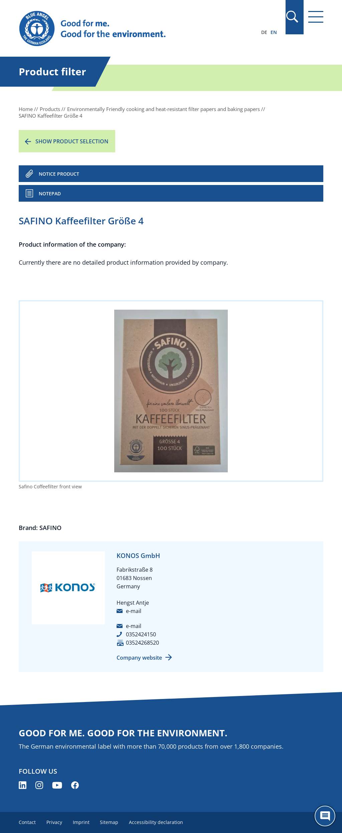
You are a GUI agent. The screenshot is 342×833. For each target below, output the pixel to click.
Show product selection (72, 141)
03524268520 (142, 642)
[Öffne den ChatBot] (325, 816)
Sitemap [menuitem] (109, 822)
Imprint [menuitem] (81, 822)
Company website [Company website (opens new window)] (139, 657)
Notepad (50, 193)
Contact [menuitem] (27, 822)
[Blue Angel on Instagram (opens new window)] (39, 785)
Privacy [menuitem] (54, 822)
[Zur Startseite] (125, 29)
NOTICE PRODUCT (59, 174)
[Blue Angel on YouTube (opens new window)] (57, 785)
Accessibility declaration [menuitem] (156, 822)
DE (264, 32)
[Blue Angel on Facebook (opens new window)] (75, 785)
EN (274, 32)
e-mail (133, 611)
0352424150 (141, 634)
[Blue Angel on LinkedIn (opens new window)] (22, 785)
